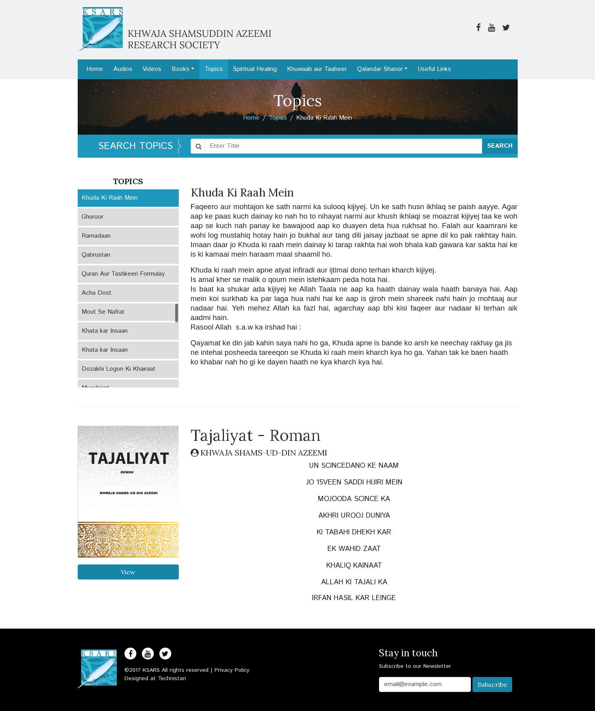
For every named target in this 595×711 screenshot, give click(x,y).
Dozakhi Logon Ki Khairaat (118, 369)
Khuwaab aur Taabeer (317, 69)
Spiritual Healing (255, 69)
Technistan (172, 678)
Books (180, 69)
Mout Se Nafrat (103, 311)
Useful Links (434, 69)
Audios (122, 69)
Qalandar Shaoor (380, 69)
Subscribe (492, 684)
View (128, 572)
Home (94, 69)
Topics (214, 69)
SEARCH (500, 146)
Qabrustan (96, 254)
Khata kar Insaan (105, 330)
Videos (151, 69)
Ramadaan (96, 235)
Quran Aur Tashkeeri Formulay (123, 273)
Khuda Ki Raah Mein (110, 197)
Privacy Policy (231, 670)
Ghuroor (92, 216)
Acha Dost (96, 292)
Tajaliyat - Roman (256, 435)
